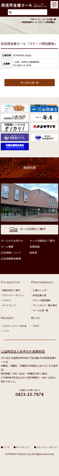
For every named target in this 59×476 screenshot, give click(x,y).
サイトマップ (9, 305)
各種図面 (35, 246)
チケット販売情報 (41, 300)
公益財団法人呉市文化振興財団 (23, 351)
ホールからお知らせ (12, 240)
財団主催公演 (39, 295)
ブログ (36, 325)
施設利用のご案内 (11, 290)
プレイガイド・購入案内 (45, 305)
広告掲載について (11, 252)
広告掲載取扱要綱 (11, 258)
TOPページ (35, 19)
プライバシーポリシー (13, 295)
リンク (5, 330)
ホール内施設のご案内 (42, 240)
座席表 (33, 252)
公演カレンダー (40, 290)
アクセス (6, 300)
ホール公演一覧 (49, 19)
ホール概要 (7, 246)
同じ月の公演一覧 (29, 82)
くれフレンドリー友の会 (14, 325)
